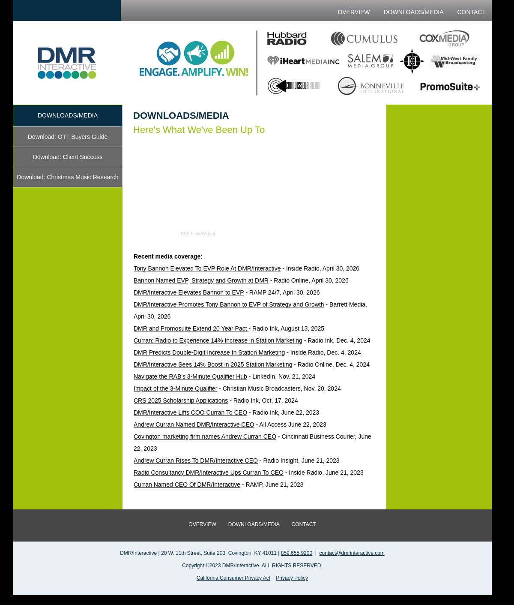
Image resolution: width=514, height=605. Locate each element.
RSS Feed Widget (198, 234)
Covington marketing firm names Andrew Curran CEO (205, 436)
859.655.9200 (296, 553)
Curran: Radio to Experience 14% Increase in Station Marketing (218, 340)
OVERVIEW (354, 12)
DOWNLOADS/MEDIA (413, 12)
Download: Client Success (68, 157)
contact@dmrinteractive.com (352, 553)
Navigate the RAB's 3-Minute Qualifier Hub (190, 376)
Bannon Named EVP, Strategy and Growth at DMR (201, 280)
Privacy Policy (292, 578)
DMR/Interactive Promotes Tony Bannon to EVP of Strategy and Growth (229, 304)
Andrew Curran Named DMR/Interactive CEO (194, 424)
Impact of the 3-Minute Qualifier (175, 388)
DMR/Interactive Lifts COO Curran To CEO (190, 412)
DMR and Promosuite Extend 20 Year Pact (191, 328)
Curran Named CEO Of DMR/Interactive (187, 484)
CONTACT (471, 12)
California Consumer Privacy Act (233, 578)
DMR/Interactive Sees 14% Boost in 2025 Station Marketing (213, 364)
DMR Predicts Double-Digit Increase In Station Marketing (209, 352)
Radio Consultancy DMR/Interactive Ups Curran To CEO (209, 472)
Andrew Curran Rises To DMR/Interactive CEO (196, 460)
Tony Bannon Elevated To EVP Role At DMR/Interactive (207, 268)
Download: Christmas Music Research (67, 177)
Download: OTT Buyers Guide (68, 136)
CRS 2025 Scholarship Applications (181, 400)
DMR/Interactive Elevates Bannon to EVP (189, 292)
